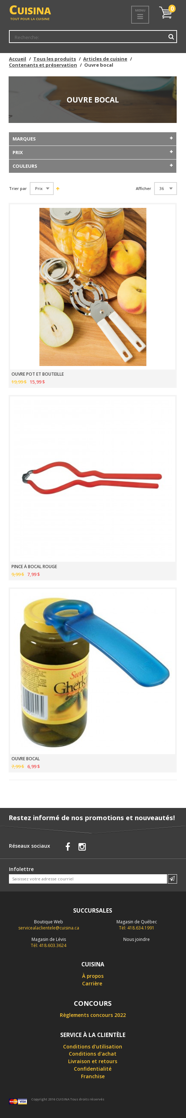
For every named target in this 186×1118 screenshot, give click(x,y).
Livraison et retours (92, 1061)
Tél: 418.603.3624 (48, 942)
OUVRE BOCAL (25, 758)
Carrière (92, 983)
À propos (93, 975)
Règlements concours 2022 (93, 1015)
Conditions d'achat (92, 1053)
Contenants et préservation (43, 65)
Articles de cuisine (105, 59)
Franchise (93, 1076)
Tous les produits (54, 59)
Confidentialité (92, 1068)
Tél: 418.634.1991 (136, 925)
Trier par (18, 188)
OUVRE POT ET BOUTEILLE (37, 374)
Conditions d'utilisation (92, 1046)
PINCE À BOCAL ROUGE (34, 566)
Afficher (143, 188)
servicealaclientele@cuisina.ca (48, 928)
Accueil (17, 59)
